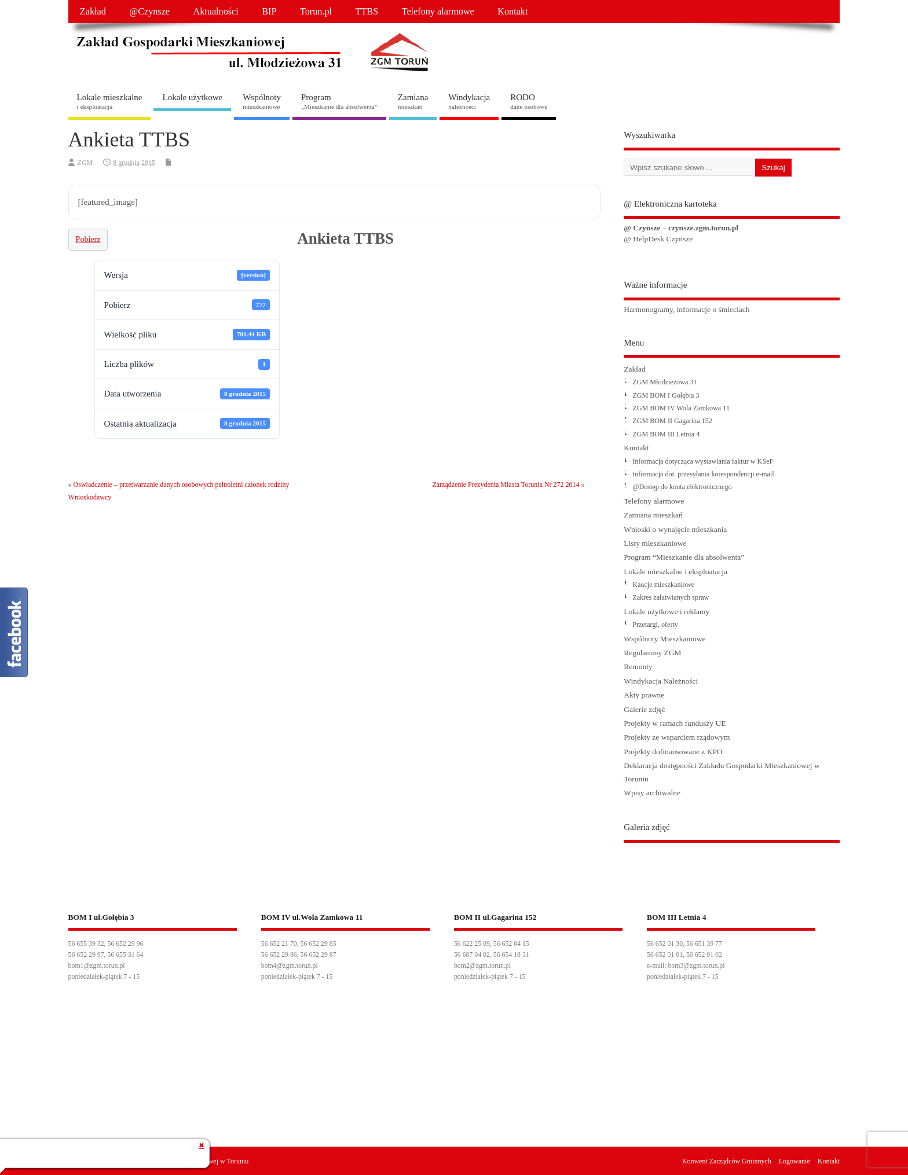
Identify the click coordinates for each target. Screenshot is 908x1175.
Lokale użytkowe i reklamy (666, 611)
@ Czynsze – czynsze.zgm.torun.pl (681, 227)
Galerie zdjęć (644, 709)
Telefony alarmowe (438, 11)
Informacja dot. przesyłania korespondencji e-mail (703, 474)
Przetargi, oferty (655, 624)
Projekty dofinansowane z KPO (673, 751)
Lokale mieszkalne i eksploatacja (675, 571)
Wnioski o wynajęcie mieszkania (675, 529)
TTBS (367, 11)
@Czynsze (149, 11)
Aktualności (216, 11)
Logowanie (794, 1161)
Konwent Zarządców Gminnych (726, 1161)
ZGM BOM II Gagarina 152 (672, 421)
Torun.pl (316, 11)
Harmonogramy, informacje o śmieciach (686, 309)
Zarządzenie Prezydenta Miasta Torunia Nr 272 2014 (505, 484)
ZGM (85, 163)
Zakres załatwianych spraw (670, 597)
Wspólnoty (262, 101)
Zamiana (413, 101)
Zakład (93, 11)
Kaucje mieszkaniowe (663, 585)
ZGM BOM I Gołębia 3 (665, 395)
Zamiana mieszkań (653, 515)
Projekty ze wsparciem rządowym (677, 737)
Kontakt (512, 11)
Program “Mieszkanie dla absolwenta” (684, 557)
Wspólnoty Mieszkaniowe (664, 638)
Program (339, 101)
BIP (269, 11)
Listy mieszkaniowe (655, 543)
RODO (528, 101)
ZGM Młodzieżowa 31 (664, 382)
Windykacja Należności (661, 681)
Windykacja (469, 101)
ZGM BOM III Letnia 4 (666, 434)
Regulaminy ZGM (652, 652)
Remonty (638, 666)
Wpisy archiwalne (652, 792)
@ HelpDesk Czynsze (658, 238)
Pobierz (88, 239)
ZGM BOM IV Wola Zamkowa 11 (681, 408)
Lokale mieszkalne (109, 101)
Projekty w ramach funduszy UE (675, 723)
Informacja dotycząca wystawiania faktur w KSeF (702, 461)
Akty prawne (644, 695)
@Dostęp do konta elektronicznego (681, 487)
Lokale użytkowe (192, 97)
